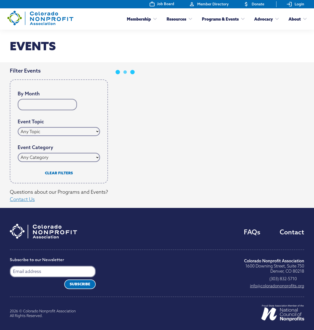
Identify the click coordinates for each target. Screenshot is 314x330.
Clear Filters (59, 173)
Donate (253, 4)
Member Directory (209, 4)
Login (295, 4)
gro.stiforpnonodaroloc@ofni (277, 285)
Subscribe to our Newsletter (37, 260)
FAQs (252, 232)
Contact (292, 232)
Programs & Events (220, 19)
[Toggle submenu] (154, 19)
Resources (176, 19)
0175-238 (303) (283, 278)
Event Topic (31, 122)
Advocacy (263, 19)
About (294, 19)
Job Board (162, 3)
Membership (139, 19)
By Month (29, 94)
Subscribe (80, 284)
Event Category (35, 147)
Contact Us (22, 199)
